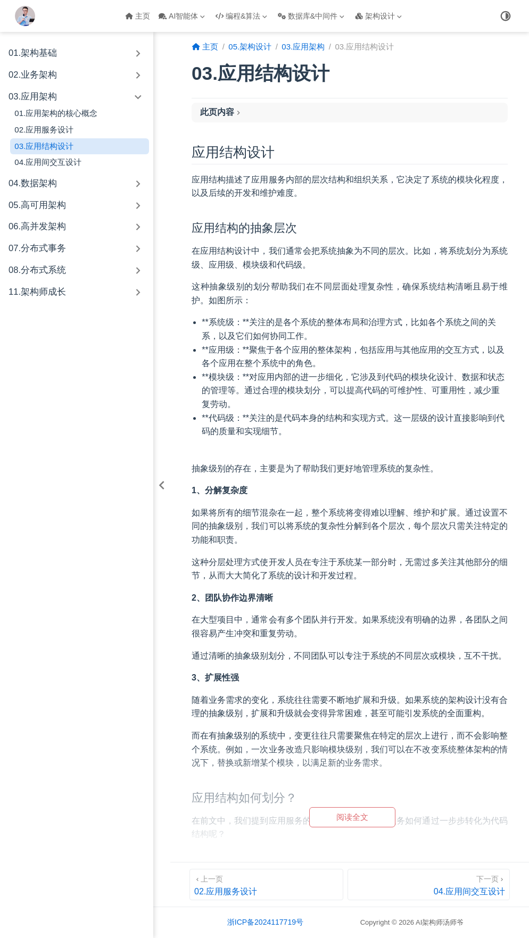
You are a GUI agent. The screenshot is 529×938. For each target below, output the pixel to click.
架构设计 (378, 15)
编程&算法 (241, 15)
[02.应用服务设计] (266, 884)
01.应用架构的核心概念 (55, 113)
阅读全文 (352, 816)
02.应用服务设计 (43, 129)
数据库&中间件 (311, 15)
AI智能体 (181, 15)
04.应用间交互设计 (47, 162)
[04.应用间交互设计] (429, 884)
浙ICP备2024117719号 (265, 922)
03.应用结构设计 (43, 146)
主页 (137, 16)
